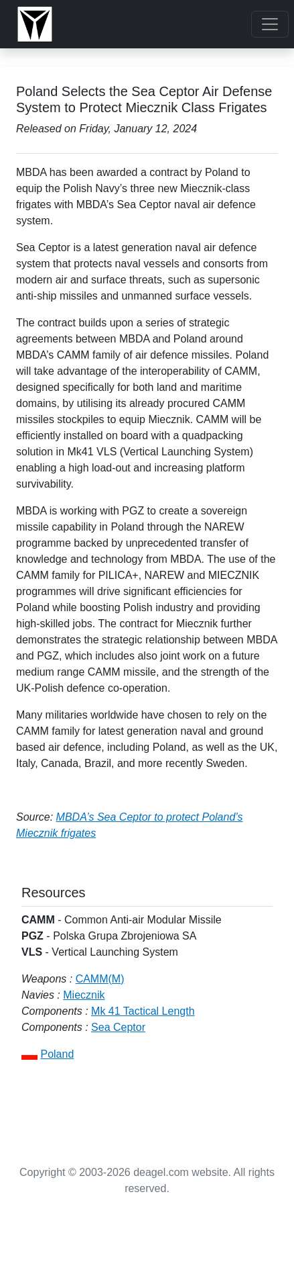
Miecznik (83, 995)
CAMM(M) (100, 979)
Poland (57, 1054)
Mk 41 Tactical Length (142, 1011)
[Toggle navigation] (270, 24)
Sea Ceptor (118, 1027)
